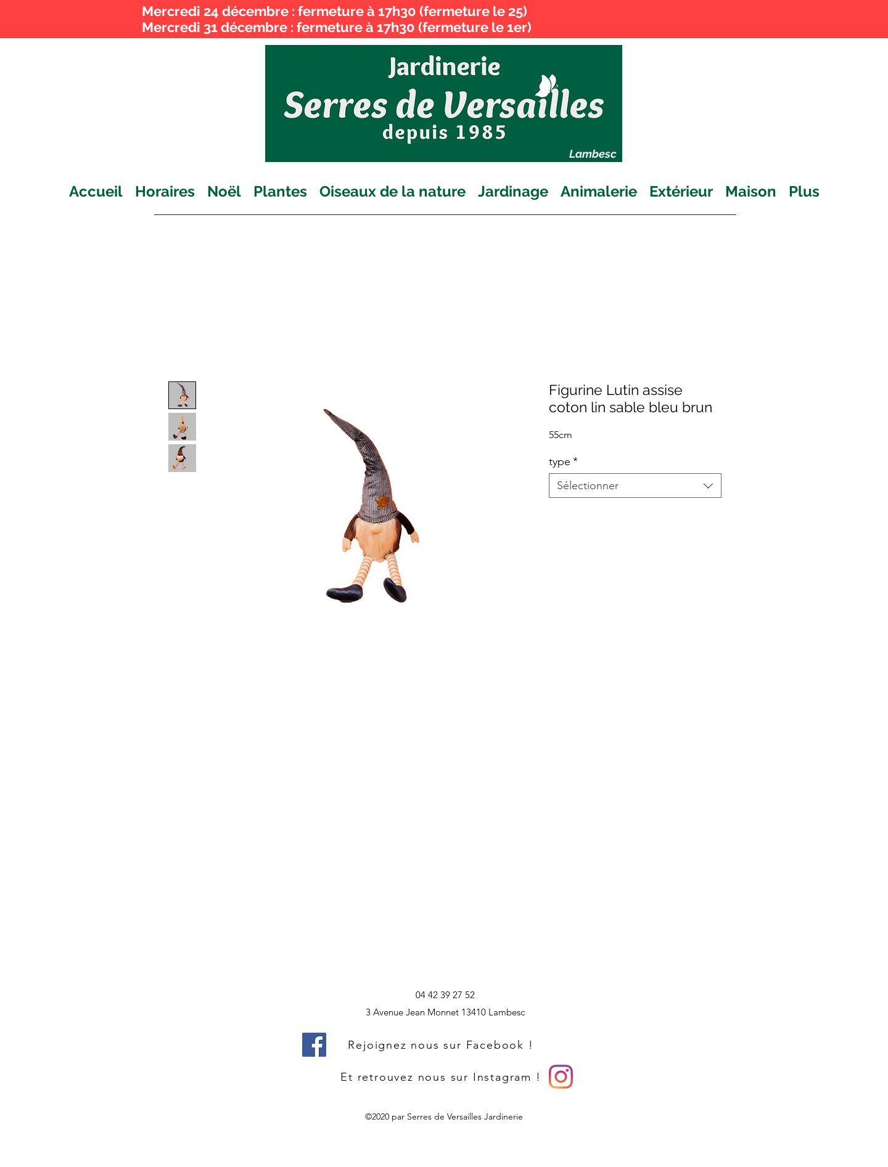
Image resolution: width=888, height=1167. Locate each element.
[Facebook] (314, 1045)
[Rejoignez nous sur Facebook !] (442, 1045)
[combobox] (635, 485)
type (563, 461)
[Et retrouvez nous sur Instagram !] (442, 1077)
